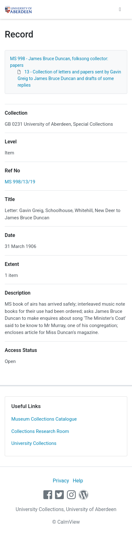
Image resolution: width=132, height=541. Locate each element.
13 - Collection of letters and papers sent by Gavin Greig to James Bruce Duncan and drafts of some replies (69, 78)
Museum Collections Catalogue (44, 419)
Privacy (61, 481)
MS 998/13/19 (20, 182)
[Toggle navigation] (120, 9)
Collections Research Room (40, 431)
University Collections (34, 443)
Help (78, 481)
